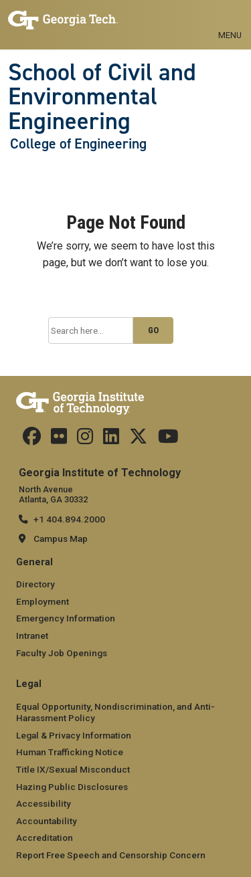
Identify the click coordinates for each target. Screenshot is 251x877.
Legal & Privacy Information (73, 735)
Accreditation (44, 837)
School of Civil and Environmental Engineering (102, 96)
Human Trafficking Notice (69, 752)
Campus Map (60, 538)
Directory (35, 584)
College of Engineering (78, 144)
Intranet (32, 635)
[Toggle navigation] (230, 20)
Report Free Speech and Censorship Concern (110, 855)
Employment (42, 601)
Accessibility (43, 803)
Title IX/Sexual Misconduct (73, 769)
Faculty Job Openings (61, 653)
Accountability (46, 820)
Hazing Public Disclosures (72, 786)
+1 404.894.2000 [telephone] (69, 519)
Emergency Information (65, 618)
